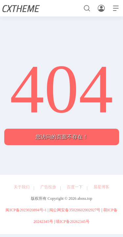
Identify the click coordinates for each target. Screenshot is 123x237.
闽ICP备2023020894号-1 (26, 210)
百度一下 (75, 187)
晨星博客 (101, 187)
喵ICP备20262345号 (73, 221)
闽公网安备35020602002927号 (74, 210)
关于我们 (22, 187)
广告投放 (48, 187)
